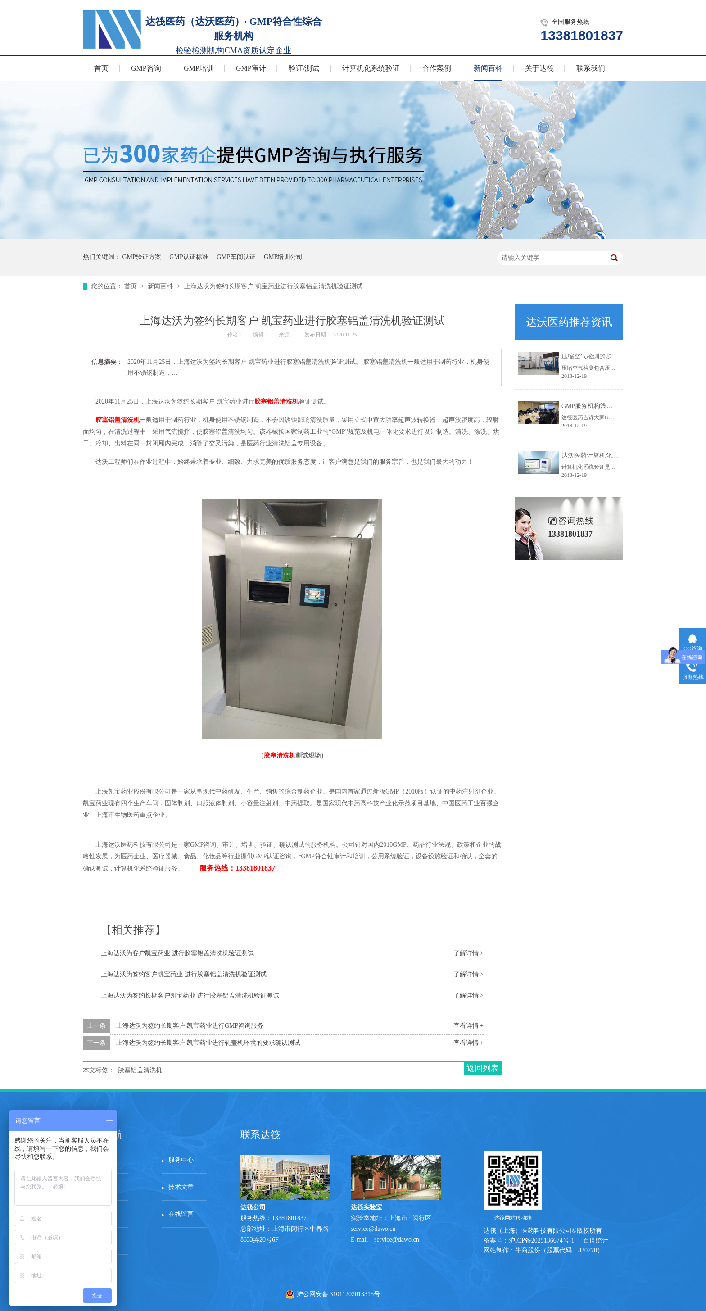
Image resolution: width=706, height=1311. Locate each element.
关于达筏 (539, 68)
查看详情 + (468, 1025)
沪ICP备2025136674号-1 (541, 1240)
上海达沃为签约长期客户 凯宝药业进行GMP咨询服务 (190, 1025)
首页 (101, 68)
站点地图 (102, 1241)
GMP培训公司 (283, 257)
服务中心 (181, 1160)
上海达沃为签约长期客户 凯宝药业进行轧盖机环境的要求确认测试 (208, 1042)
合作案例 (436, 68)
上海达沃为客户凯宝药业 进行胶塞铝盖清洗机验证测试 (177, 953)
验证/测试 (304, 68)
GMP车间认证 (236, 257)
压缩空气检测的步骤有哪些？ (602, 356)
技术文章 (181, 1187)
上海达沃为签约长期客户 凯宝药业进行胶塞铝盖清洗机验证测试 (273, 286)
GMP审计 (251, 68)
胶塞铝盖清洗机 (276, 401)
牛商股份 (527, 1250)
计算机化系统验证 (371, 68)
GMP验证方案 (141, 257)
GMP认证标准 (188, 257)
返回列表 (482, 1068)
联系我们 (590, 68)
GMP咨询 (146, 68)
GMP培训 (199, 68)
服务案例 (102, 1187)
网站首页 (102, 1160)
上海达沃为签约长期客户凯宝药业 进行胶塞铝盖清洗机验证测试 (190, 995)
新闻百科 (488, 68)
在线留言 (181, 1214)
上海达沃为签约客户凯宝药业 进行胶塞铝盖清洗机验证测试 (184, 974)
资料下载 (102, 1214)
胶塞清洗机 (279, 755)
